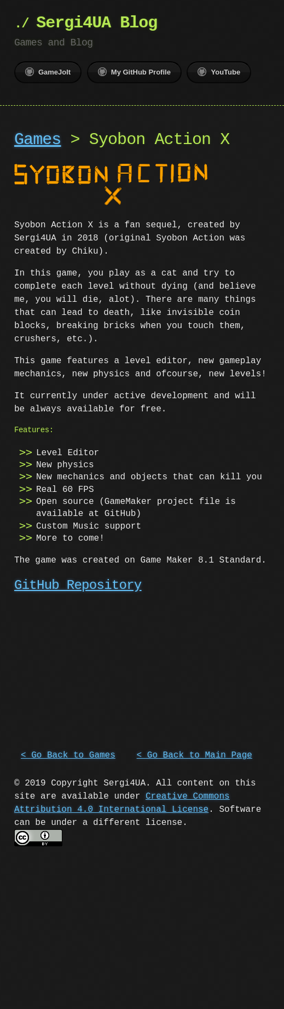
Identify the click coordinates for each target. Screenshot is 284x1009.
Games (37, 140)
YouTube (219, 71)
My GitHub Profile (134, 71)
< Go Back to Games (68, 753)
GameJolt (48, 71)
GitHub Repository (78, 584)
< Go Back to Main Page (194, 753)
